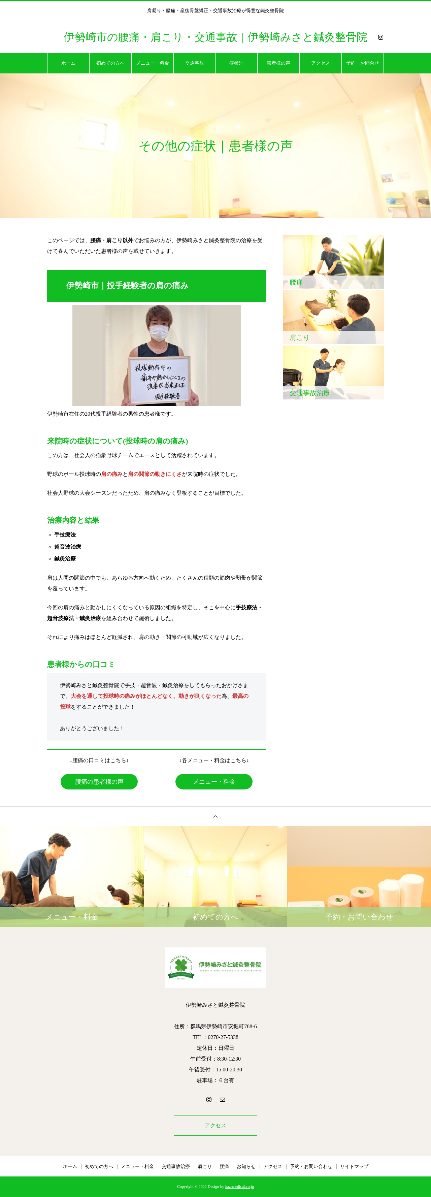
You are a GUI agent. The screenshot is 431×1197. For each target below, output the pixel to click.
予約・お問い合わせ (311, 1166)
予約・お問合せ (362, 63)
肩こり (205, 1166)
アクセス (320, 63)
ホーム (68, 63)
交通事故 (194, 63)
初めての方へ (110, 63)
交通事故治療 (176, 1166)
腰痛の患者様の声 (99, 781)
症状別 (236, 63)
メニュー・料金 (152, 63)
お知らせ (246, 1166)
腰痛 (224, 1166)
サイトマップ (354, 1166)
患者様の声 (278, 63)
